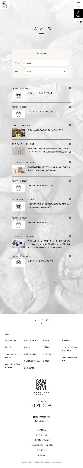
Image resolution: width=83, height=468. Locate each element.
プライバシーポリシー (42, 435)
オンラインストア (48, 354)
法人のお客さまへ (30, 368)
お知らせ (46, 340)
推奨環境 (42, 455)
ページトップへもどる (41, 321)
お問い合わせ (66, 340)
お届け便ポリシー (42, 450)
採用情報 (46, 361)
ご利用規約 (42, 430)
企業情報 (46, 347)
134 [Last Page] (53, 282)
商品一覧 (8, 347)
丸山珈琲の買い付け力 (32, 361)
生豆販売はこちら (42, 421)
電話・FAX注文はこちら (42, 417)
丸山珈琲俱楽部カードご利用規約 (42, 445)
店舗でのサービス (30, 340)
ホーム (7, 334)
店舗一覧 (27, 347)
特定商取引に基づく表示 (42, 440)
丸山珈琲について (11, 340)
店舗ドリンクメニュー (31, 354)
